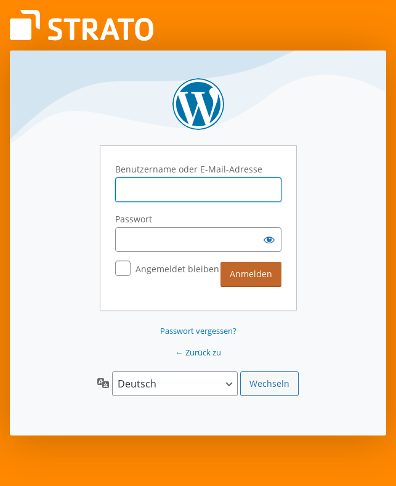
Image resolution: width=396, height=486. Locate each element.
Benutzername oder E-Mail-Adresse (188, 169)
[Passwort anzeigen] (269, 239)
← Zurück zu (198, 352)
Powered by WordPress (198, 104)
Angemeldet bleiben (177, 269)
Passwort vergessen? (198, 330)
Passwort (133, 219)
